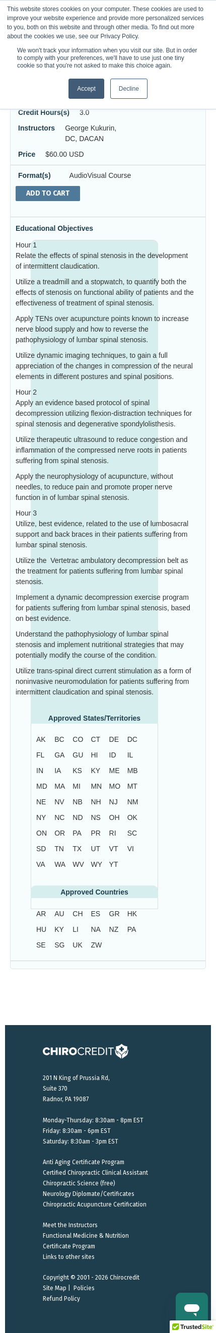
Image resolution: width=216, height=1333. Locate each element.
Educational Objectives (54, 228)
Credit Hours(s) (43, 112)
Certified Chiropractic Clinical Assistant (95, 1172)
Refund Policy (61, 1298)
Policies (84, 1288)
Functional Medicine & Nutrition (86, 1235)
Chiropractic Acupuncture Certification (95, 1204)
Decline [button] (129, 88)
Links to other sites (69, 1256)
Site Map (54, 1288)
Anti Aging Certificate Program (83, 1162)
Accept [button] (86, 88)
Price (26, 154)
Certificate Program (69, 1246)
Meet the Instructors (70, 1225)
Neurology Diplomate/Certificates (88, 1193)
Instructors (36, 128)
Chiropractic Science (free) (79, 1183)
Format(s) (34, 175)
